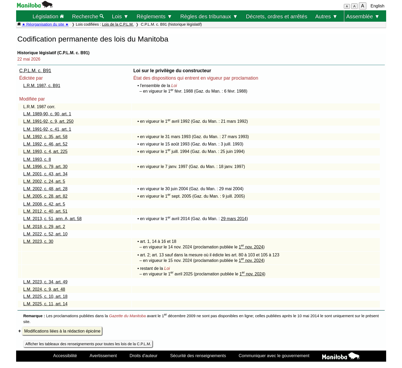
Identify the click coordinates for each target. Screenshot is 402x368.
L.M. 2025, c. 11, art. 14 (45, 304)
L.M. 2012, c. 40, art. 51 (45, 211)
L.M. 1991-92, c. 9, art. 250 (48, 121)
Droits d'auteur (144, 355)
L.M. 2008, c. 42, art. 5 (44, 204)
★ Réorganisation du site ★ (45, 24)
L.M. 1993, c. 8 (37, 159)
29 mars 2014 (234, 218)
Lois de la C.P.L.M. (118, 24)
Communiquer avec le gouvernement (274, 355)
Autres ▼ (326, 16)
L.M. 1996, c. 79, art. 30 (45, 166)
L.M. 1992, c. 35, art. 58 (45, 136)
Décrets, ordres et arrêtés (276, 16)
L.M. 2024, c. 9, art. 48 (44, 289)
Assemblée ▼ (363, 16)
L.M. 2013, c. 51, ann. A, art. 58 (52, 218)
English (377, 6)
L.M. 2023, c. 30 (38, 241)
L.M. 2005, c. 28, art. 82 (45, 196)
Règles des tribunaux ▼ (209, 16)
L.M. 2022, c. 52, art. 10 (45, 234)
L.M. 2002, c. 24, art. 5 (44, 181)
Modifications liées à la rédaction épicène (62, 331)
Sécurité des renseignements (198, 355)
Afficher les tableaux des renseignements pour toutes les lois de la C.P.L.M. (88, 344)
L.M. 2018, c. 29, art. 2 (44, 226)
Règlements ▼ (154, 16)
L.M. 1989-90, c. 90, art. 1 (47, 114)
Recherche (88, 16)
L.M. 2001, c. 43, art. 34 (45, 174)
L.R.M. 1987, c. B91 (41, 85)
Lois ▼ (120, 16)
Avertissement (103, 355)
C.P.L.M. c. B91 (35, 70)
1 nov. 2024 (251, 247)
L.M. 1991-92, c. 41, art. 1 (47, 129)
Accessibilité (65, 355)
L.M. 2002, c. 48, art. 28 (45, 189)
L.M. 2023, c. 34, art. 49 (45, 282)
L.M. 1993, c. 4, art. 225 (45, 151)
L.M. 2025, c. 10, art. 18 (45, 296)
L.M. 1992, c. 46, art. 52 (45, 144)
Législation (48, 16)
